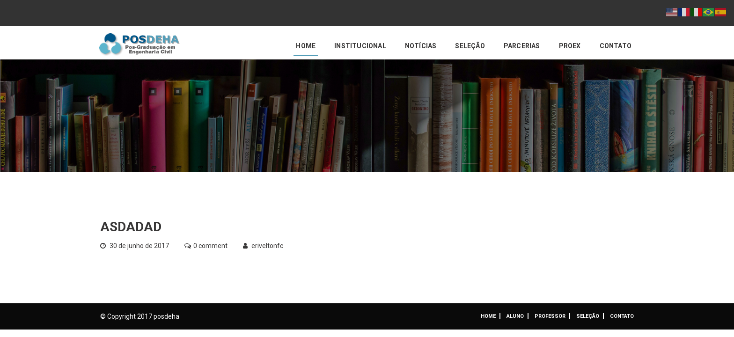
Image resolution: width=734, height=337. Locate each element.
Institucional (360, 46)
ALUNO (515, 316)
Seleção (469, 46)
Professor (550, 316)
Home (306, 46)
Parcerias (522, 46)
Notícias (421, 46)
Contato (615, 46)
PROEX (570, 46)
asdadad (130, 226)
